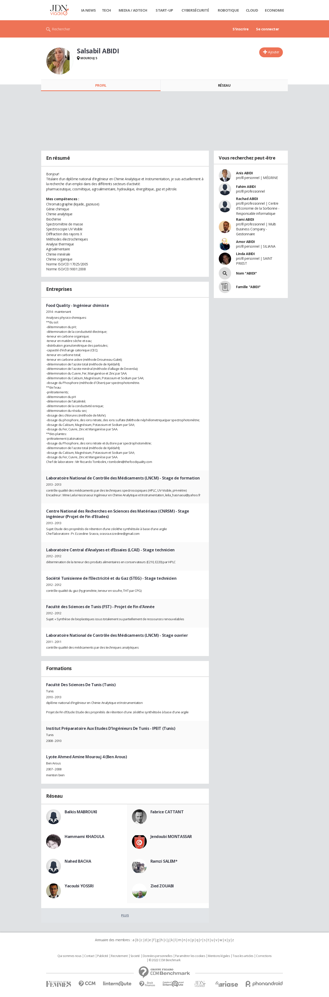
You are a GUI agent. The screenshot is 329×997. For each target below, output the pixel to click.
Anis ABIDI (244, 173)
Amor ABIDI (245, 241)
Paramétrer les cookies (190, 956)
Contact (89, 956)
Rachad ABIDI (247, 198)
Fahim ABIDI (246, 186)
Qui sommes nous (69, 956)
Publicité (102, 956)
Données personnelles (157, 956)
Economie (274, 10)
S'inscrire (241, 28)
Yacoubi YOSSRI (79, 886)
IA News (88, 10)
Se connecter (267, 28)
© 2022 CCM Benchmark (165, 960)
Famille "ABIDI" (248, 286)
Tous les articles (243, 956)
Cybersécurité (195, 10)
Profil (100, 85)
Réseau (224, 85)
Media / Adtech (133, 10)
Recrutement (119, 956)
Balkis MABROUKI (81, 812)
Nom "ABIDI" (246, 273)
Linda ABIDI (245, 253)
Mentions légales (219, 956)
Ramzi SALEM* (164, 861)
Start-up (164, 10)
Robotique (228, 10)
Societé (135, 956)
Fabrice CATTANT (167, 812)
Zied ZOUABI (162, 886)
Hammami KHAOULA (84, 836)
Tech (106, 10)
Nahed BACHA (78, 861)
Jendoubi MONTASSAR (171, 836)
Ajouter (273, 52)
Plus (125, 915)
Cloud (252, 10)
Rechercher (61, 28)
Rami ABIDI (245, 219)
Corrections (263, 956)
